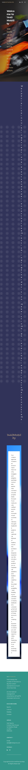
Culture (9, 709)
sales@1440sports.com (13, 743)
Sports (9, 707)
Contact (9, 714)
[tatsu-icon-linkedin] (19, 2)
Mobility (9, 712)
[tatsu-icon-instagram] (22, 2)
